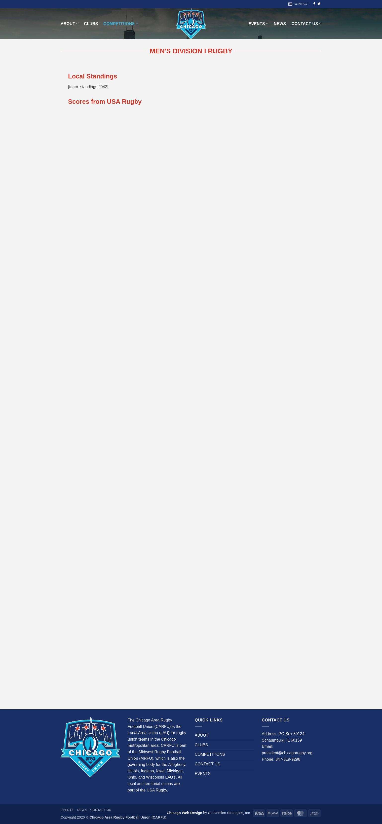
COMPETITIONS (121, 23)
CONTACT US (306, 23)
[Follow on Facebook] (314, 4)
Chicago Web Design (184, 813)
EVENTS (258, 23)
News (280, 24)
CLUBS (91, 24)
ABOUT (69, 23)
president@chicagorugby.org (287, 753)
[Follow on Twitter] (318, 4)
